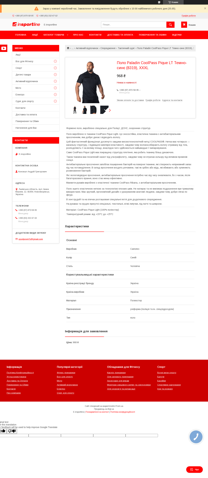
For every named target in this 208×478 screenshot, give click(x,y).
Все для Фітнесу (24, 61)
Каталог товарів (54, 35)
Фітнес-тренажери (66, 372)
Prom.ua (119, 406)
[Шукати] (170, 25)
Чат (194, 469)
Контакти (95, 35)
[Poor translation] (12, 431)
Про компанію (14, 393)
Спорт (19, 68)
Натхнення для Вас (26, 128)
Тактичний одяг (126, 48)
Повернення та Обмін (152, 35)
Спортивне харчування (169, 385)
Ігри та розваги (165, 389)
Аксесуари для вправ (118, 381)
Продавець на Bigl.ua (104, 409)
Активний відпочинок (87, 48)
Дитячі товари (23, 74)
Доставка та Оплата (17, 381)
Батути (160, 376)
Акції (35, 35)
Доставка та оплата (120, 35)
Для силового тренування (120, 376)
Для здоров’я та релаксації (121, 389)
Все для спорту (65, 376)
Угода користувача (16, 376)
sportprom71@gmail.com (31, 239)
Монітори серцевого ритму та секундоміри (129, 385)
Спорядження (107, 48)
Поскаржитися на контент (97, 412)
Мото (18, 88)
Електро (20, 94)
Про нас (78, 35)
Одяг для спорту (25, 101)
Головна (20, 35)
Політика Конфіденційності (20, 372)
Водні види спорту (166, 372)
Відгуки (177, 35)
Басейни (161, 381)
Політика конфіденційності (122, 412)
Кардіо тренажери (116, 372)
